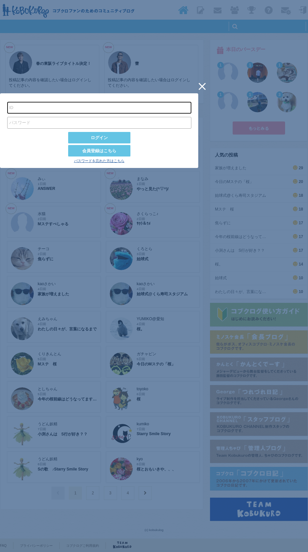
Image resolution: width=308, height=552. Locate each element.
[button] (202, 86)
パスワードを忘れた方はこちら (99, 161)
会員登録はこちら (99, 150)
